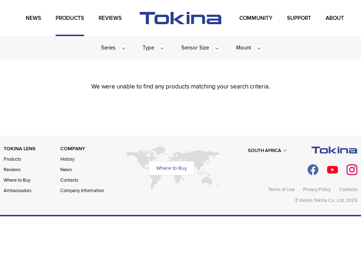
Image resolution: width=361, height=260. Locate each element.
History (67, 159)
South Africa (264, 150)
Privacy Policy (317, 189)
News (66, 170)
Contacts (69, 180)
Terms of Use (281, 189)
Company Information (82, 191)
